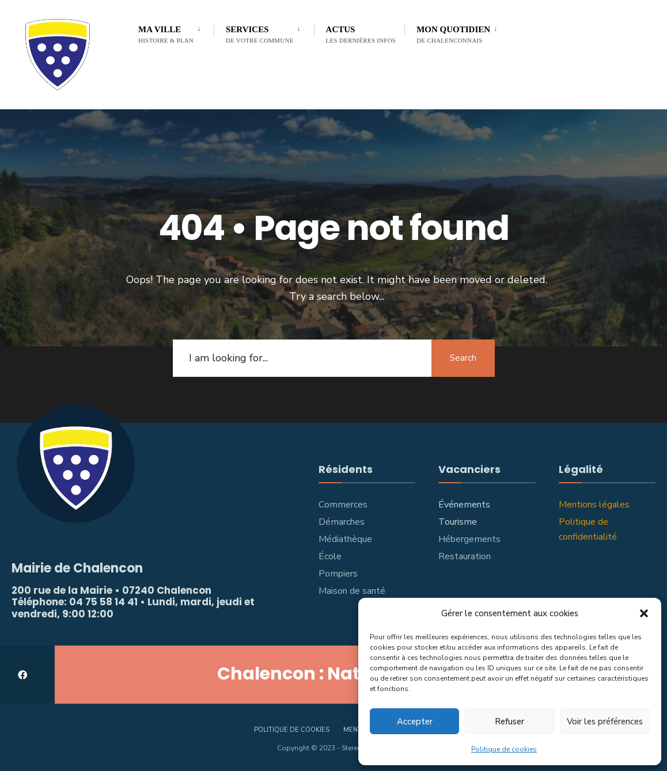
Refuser (509, 721)
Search (463, 358)
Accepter (415, 721)
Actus (361, 34)
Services (260, 34)
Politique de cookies (504, 749)
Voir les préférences (605, 721)
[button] (644, 613)
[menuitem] (176, 32)
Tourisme (457, 522)
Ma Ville (166, 34)
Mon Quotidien (453, 34)
